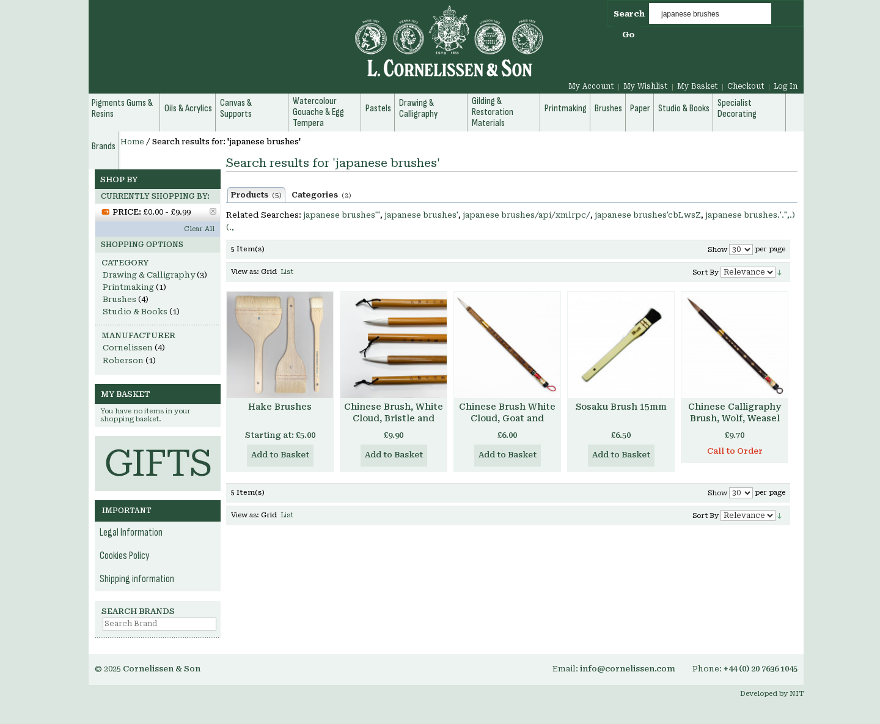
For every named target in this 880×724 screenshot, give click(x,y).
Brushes (119, 299)
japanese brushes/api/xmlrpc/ (526, 215)
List (286, 272)
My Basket (697, 86)
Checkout (746, 86)
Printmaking (128, 287)
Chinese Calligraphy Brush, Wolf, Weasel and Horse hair (734, 418)
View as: (245, 272)
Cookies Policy (125, 556)
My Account (591, 86)
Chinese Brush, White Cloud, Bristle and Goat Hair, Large (393, 418)
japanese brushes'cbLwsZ (648, 215)
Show (717, 250)
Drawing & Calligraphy (149, 274)
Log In (786, 86)
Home (132, 142)
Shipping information (137, 579)
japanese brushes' (421, 215)
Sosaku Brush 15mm (621, 407)
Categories (321, 195)
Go (628, 34)
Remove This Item (213, 211)
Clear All (199, 229)
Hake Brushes (280, 407)
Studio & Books (135, 311)
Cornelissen (128, 347)
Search (629, 13)
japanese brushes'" (341, 215)
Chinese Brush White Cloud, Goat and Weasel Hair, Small (507, 418)
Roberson (123, 360)
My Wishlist (645, 86)
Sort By (705, 272)
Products (256, 195)
